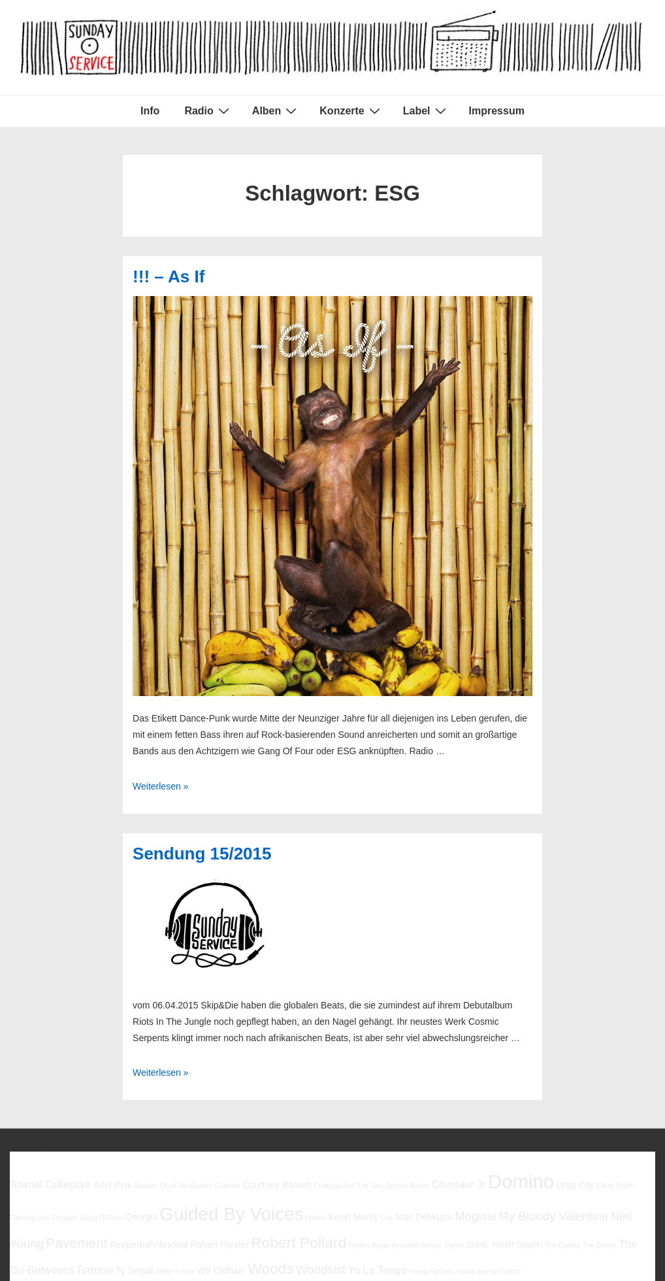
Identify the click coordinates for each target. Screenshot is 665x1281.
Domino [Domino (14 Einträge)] (521, 1181)
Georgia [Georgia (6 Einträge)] (141, 1217)
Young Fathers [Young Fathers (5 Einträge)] (430, 1271)
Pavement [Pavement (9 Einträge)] (76, 1242)
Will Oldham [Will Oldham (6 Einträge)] (221, 1270)
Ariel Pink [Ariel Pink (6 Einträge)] (112, 1185)
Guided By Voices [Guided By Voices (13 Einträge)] (231, 1214)
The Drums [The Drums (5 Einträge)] (599, 1245)
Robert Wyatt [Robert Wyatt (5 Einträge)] (368, 1245)
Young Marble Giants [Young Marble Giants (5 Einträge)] (488, 1271)
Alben (276, 110)
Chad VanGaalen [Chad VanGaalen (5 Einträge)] (185, 1186)
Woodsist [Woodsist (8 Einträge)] (321, 1269)
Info (149, 110)
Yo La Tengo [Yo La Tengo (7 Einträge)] (377, 1270)
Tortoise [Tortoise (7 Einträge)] (95, 1270)
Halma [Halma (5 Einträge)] (316, 1218)
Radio (208, 110)
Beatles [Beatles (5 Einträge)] (145, 1186)
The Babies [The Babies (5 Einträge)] (562, 1245)
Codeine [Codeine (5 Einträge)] (227, 1186)
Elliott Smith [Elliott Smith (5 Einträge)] (614, 1186)
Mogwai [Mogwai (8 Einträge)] (475, 1216)
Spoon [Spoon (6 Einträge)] (529, 1244)
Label (426, 110)
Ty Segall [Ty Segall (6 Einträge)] (134, 1270)
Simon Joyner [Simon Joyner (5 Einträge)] (442, 1245)
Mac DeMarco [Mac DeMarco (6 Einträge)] (424, 1217)
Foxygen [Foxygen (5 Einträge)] (65, 1218)
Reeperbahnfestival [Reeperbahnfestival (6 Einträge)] (149, 1244)
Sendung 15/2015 (202, 853)
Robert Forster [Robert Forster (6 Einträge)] (219, 1244)
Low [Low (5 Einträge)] (387, 1218)
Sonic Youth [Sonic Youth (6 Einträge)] (490, 1244)
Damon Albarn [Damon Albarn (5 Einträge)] (407, 1186)
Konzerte (351, 110)
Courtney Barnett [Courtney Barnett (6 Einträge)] (276, 1185)
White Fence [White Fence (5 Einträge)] (175, 1271)
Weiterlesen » (160, 786)
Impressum (497, 110)
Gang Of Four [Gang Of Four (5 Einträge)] (101, 1218)
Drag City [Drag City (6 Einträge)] (575, 1185)
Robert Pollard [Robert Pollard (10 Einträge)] (298, 1242)
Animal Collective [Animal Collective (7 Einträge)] (50, 1184)
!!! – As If (168, 276)
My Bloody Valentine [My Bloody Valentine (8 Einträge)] (553, 1216)
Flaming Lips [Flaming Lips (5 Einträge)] (29, 1218)
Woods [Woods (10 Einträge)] (271, 1268)
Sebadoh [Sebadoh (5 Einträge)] (405, 1245)
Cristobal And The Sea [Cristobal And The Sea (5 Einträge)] (348, 1186)
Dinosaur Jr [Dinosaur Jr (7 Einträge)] (459, 1184)
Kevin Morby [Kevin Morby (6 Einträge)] (353, 1217)
